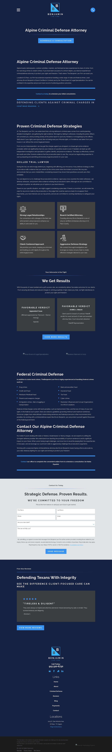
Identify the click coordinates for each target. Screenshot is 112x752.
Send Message (56, 551)
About (56, 687)
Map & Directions (56, 727)
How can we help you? (24, 528)
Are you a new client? (24, 522)
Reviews (56, 696)
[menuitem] (19, 751)
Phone (19, 516)
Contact (56, 711)
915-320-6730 (56, 666)
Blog (56, 701)
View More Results (56, 337)
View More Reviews (30, 628)
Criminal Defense (56, 691)
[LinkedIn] (62, 671)
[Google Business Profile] (50, 671)
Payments (56, 706)
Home (56, 682)
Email (58, 516)
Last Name (60, 510)
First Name (21, 510)
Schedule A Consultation (56, 41)
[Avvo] (58, 671)
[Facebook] (54, 671)
